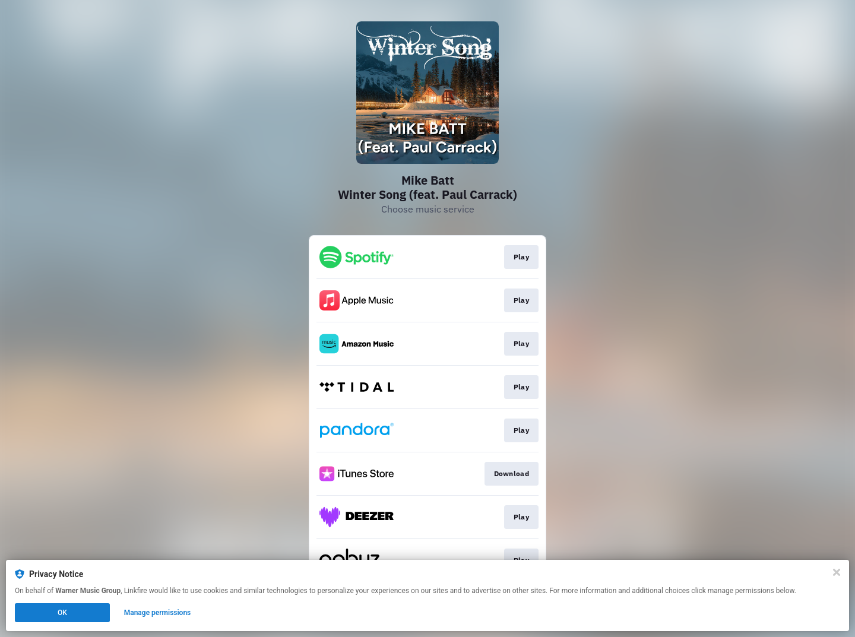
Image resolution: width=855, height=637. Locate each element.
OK (62, 613)
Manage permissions (157, 613)
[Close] (836, 572)
